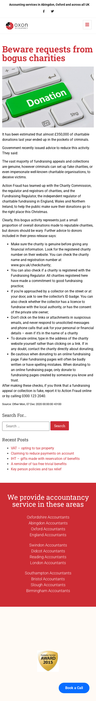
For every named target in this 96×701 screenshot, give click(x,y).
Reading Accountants (48, 557)
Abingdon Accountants (48, 523)
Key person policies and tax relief (36, 469)
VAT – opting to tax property (32, 448)
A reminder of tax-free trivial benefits (39, 464)
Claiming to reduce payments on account (42, 453)
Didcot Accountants (48, 551)
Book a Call (74, 680)
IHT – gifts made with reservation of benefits (45, 459)
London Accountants (48, 562)
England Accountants (48, 535)
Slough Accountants (48, 584)
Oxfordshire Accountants (48, 517)
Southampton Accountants (48, 573)
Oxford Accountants (48, 529)
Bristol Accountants (48, 579)
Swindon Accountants (48, 545)
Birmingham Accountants (48, 590)
